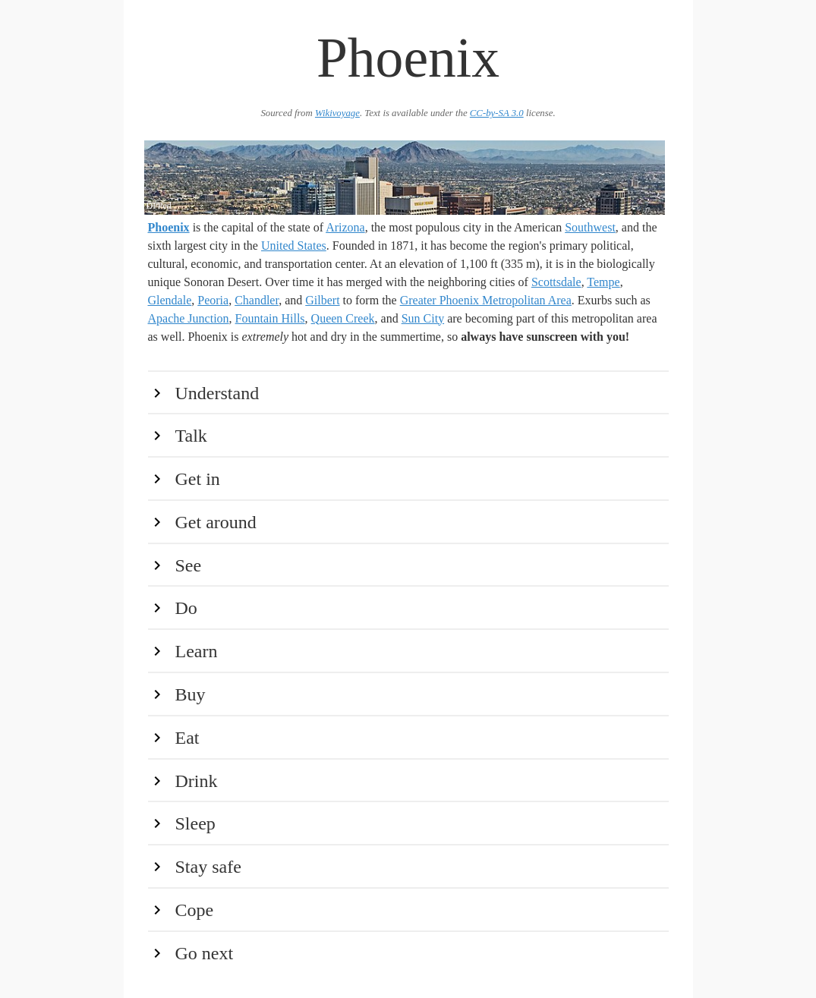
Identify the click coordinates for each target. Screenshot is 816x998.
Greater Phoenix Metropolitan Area (486, 300)
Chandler (257, 300)
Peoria (212, 300)
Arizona (345, 227)
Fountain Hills (270, 318)
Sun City (423, 318)
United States (293, 245)
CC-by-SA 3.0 (497, 113)
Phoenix (169, 227)
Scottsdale (556, 281)
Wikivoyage (337, 113)
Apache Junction (188, 318)
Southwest (590, 227)
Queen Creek (343, 318)
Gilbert (322, 300)
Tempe (603, 281)
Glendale (170, 300)
